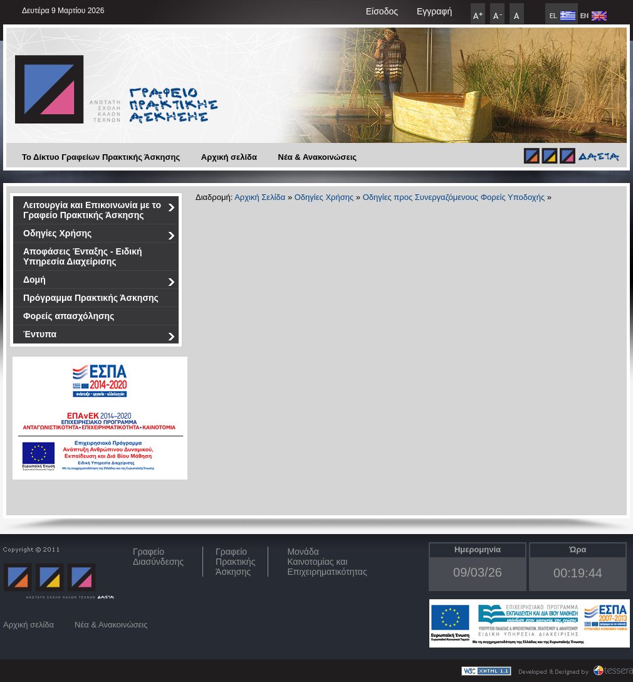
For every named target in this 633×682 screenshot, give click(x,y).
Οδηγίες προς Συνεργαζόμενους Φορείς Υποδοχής (454, 197)
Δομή (99, 282)
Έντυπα (99, 336)
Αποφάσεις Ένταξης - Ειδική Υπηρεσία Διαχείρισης (82, 256)
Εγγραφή (434, 11)
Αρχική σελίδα (229, 157)
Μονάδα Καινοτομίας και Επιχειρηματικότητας (327, 562)
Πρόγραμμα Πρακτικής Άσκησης (91, 298)
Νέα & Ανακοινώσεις (317, 157)
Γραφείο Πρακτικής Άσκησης (235, 562)
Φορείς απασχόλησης (68, 316)
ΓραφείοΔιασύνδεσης (158, 557)
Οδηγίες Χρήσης (99, 235)
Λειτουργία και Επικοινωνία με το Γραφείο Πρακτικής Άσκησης (99, 210)
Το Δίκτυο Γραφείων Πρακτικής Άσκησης (101, 157)
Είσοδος (382, 11)
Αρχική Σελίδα (259, 197)
